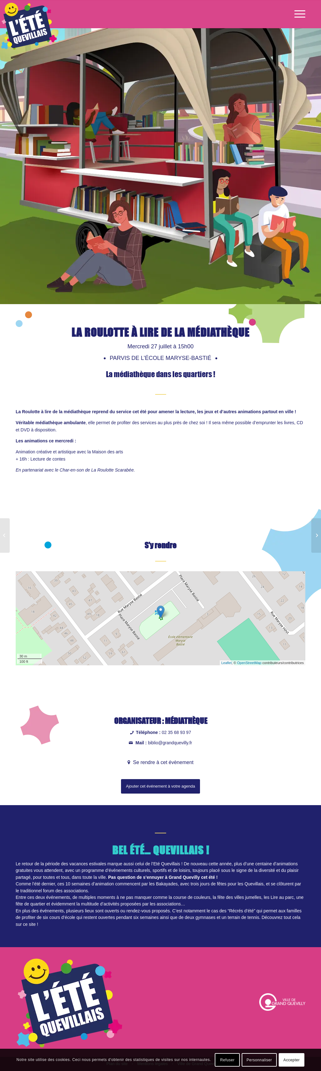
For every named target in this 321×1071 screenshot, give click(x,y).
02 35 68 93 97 (176, 732)
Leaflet (226, 663)
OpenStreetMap (249, 663)
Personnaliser (259, 1060)
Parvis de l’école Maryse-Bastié (161, 358)
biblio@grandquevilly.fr (170, 742)
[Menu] (297, 14)
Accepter (291, 1060)
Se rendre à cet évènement (162, 762)
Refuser (227, 1060)
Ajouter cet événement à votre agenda (160, 786)
